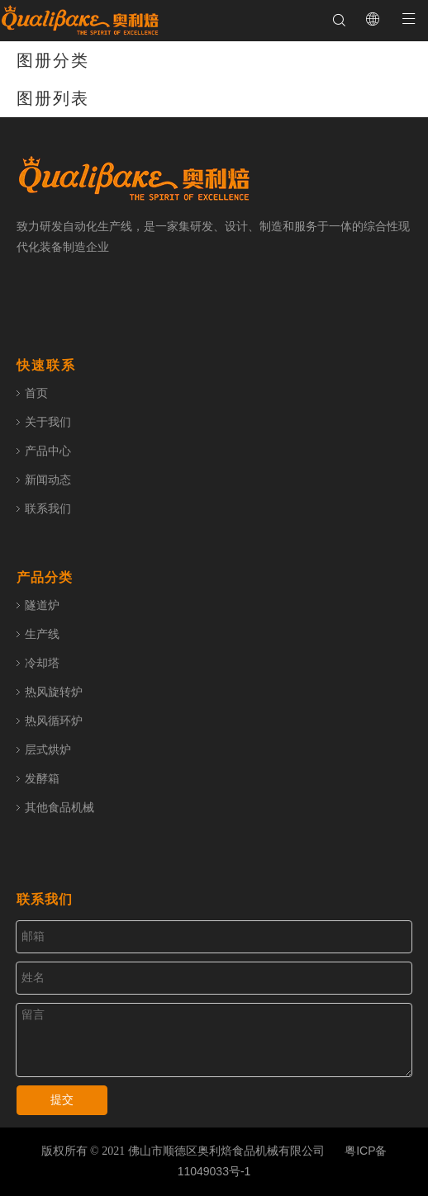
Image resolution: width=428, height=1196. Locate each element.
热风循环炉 (54, 720)
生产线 (42, 634)
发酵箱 (42, 778)
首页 (36, 392)
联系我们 (48, 508)
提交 (62, 1100)
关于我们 (48, 421)
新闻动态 (48, 479)
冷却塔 (42, 662)
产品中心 (48, 450)
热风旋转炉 (54, 691)
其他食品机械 (59, 807)
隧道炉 (42, 605)
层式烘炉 (48, 749)
